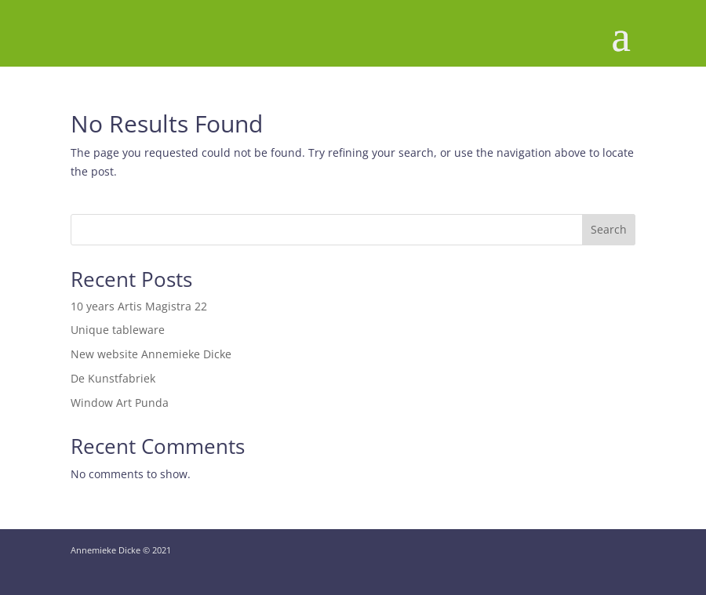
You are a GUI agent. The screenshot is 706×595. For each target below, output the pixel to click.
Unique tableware (118, 329)
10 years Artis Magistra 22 (139, 306)
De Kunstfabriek (113, 378)
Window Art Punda (120, 402)
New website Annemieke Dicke (151, 353)
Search (609, 229)
